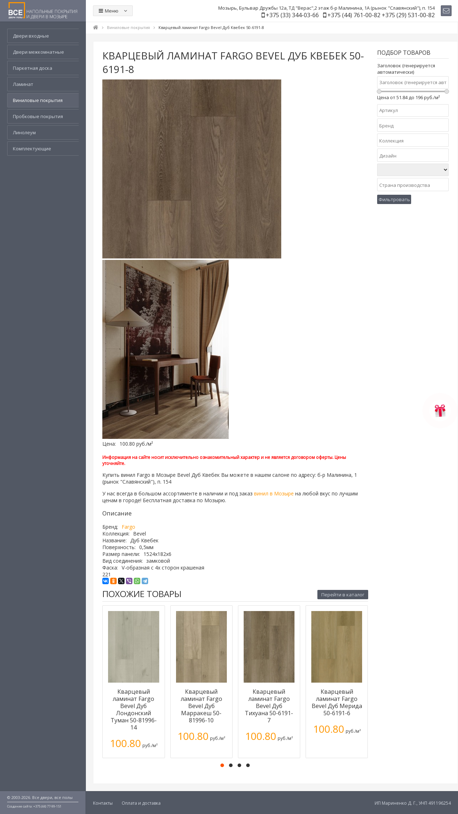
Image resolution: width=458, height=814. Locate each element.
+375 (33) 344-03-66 (292, 15)
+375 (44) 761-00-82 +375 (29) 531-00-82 (381, 15)
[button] (222, 765)
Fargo (128, 526)
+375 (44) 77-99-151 (47, 806)
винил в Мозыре (274, 493)
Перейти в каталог (342, 594)
